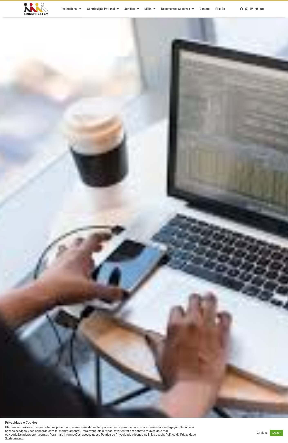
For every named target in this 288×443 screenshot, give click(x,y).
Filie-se (220, 9)
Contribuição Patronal (103, 9)
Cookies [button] (262, 433)
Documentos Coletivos (177, 9)
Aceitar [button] (276, 432)
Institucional (71, 9)
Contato (205, 9)
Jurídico (132, 9)
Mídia (150, 9)
